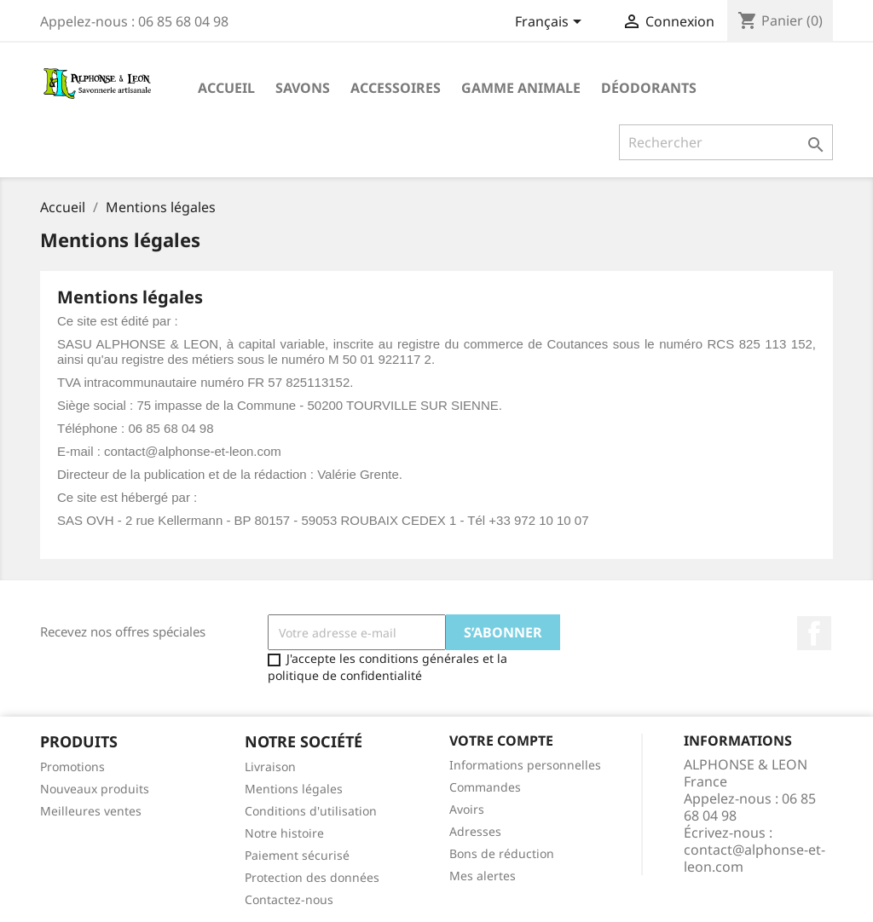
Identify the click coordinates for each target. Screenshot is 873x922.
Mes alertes (482, 875)
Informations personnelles (525, 765)
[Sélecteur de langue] (551, 23)
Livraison (270, 766)
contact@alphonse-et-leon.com (754, 858)
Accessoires (395, 87)
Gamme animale (521, 87)
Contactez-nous (289, 899)
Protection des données (312, 877)
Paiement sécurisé (297, 855)
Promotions (72, 766)
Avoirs (466, 809)
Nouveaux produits (94, 789)
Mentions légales (294, 789)
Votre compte (501, 740)
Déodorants (649, 87)
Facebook (814, 633)
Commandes (485, 787)
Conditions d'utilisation (311, 811)
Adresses (475, 831)
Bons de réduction (501, 853)
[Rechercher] (726, 142)
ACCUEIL (226, 87)
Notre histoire (284, 833)
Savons (302, 87)
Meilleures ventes (91, 811)
